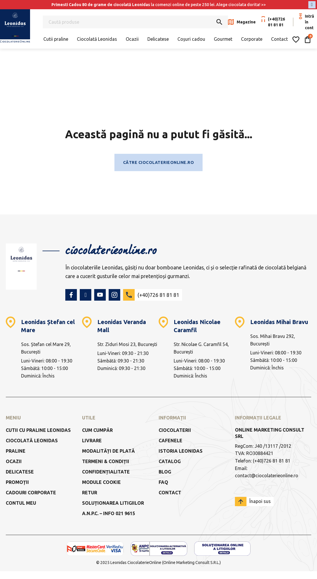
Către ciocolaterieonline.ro (158, 162)
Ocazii (132, 39)
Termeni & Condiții (105, 461)
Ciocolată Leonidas (97, 39)
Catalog (170, 461)
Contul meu (21, 503)
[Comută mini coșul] (307, 39)
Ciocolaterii (175, 430)
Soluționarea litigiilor (113, 503)
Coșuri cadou (191, 39)
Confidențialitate (106, 471)
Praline (15, 451)
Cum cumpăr (97, 430)
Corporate (251, 39)
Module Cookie (101, 482)
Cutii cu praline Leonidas (38, 430)
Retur (89, 492)
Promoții (17, 482)
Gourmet (223, 39)
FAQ (163, 482)
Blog (165, 471)
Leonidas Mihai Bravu (279, 322)
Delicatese (158, 39)
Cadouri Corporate (31, 492)
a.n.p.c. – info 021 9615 (108, 513)
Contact (279, 39)
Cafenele (170, 440)
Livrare (92, 440)
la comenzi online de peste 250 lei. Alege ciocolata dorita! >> (158, 4)
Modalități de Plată (108, 451)
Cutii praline (55, 39)
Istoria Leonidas (181, 451)
